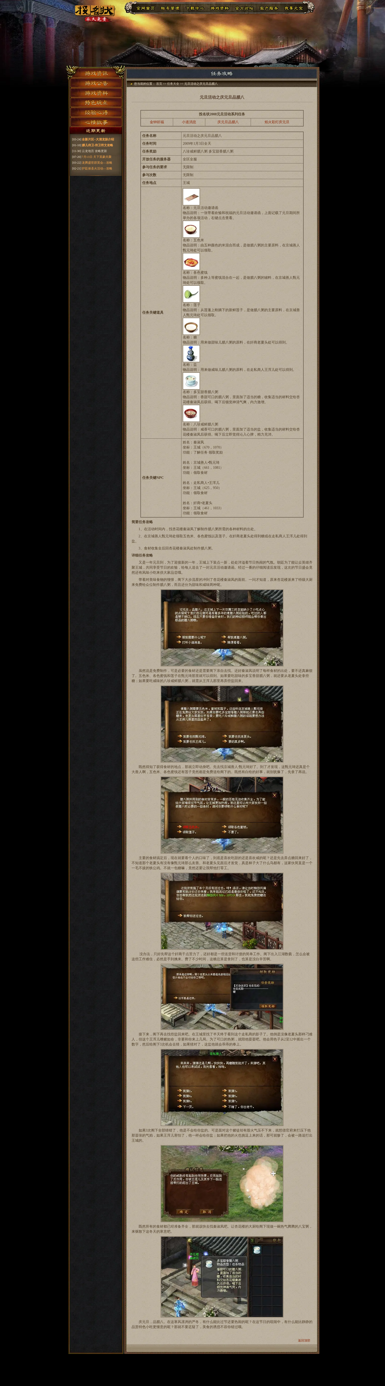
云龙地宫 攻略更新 (94, 151)
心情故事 (95, 123)
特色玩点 (95, 102)
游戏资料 (95, 92)
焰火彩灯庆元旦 (277, 122)
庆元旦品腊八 (228, 122)
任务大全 (173, 84)
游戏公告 (95, 82)
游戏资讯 (95, 72)
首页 (159, 84)
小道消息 (189, 122)
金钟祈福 (157, 122)
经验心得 (95, 113)
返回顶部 (304, 1340)
